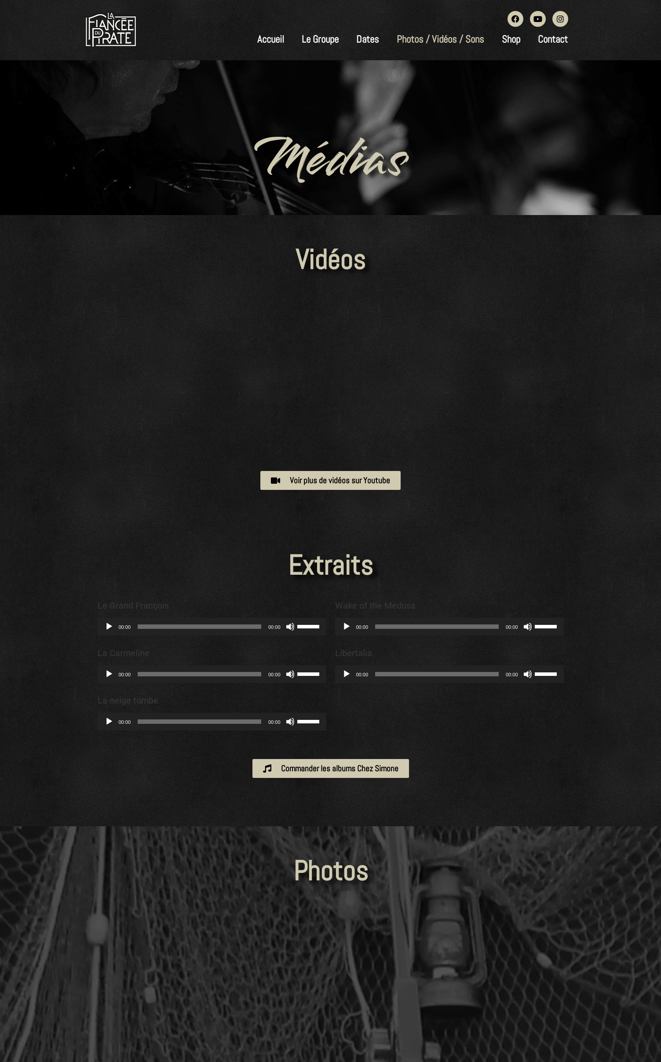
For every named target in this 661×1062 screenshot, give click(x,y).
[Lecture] (109, 626)
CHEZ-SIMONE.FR (431, 1021)
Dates (367, 39)
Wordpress (349, 1021)
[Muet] (290, 626)
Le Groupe (320, 39)
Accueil (270, 39)
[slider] (199, 626)
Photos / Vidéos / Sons (440, 39)
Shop (511, 39)
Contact (553, 39)
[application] (212, 626)
